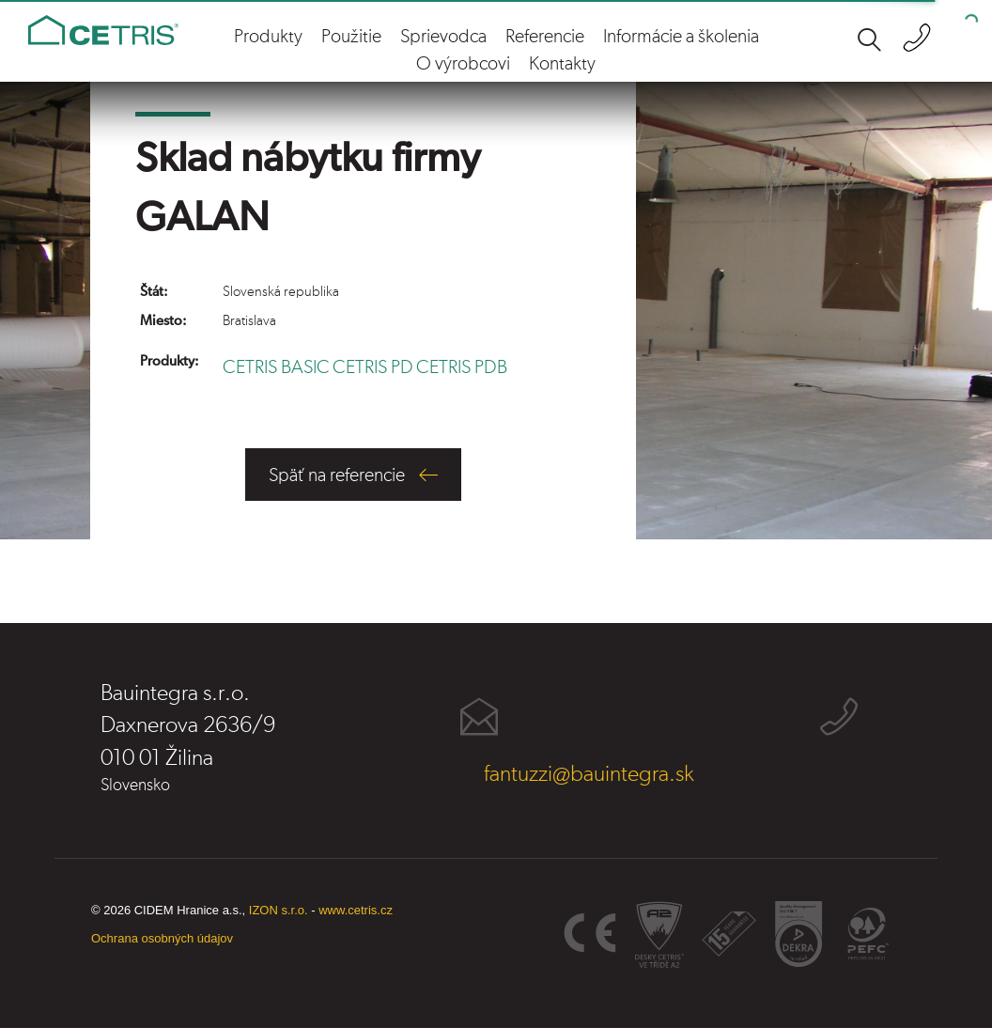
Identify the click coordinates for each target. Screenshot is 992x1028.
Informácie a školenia (681, 36)
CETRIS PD (373, 367)
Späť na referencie (337, 475)
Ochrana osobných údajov (162, 938)
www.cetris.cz (355, 910)
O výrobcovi (463, 64)
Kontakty (562, 64)
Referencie (544, 36)
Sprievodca (443, 36)
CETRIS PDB (461, 367)
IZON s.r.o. (278, 910)
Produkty (268, 36)
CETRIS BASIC (276, 367)
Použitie (351, 36)
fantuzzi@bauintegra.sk (589, 774)
